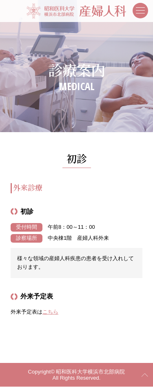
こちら (50, 312)
